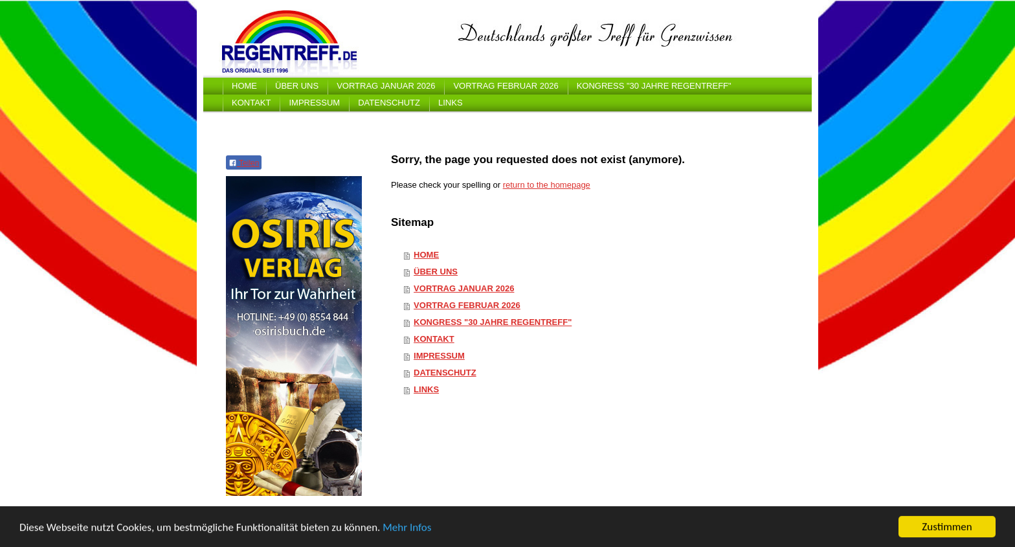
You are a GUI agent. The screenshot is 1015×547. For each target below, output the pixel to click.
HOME (426, 255)
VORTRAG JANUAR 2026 (464, 288)
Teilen (244, 163)
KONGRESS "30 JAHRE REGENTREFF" (493, 322)
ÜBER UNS (436, 271)
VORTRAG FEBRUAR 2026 (467, 305)
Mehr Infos (407, 528)
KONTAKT (434, 339)
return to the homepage (546, 185)
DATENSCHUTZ (445, 372)
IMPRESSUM (439, 356)
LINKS (426, 389)
